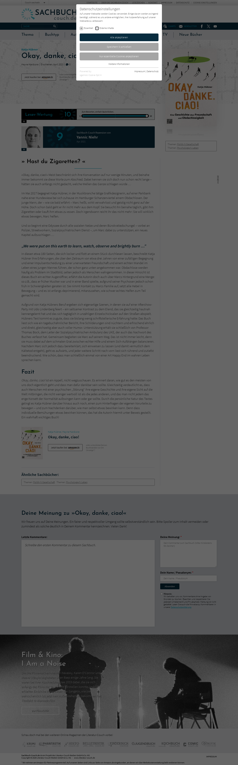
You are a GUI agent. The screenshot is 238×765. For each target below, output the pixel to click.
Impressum (139, 71)
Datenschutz (152, 71)
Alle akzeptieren (119, 37)
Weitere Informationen (119, 63)
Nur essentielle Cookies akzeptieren (119, 56)
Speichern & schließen (119, 46)
